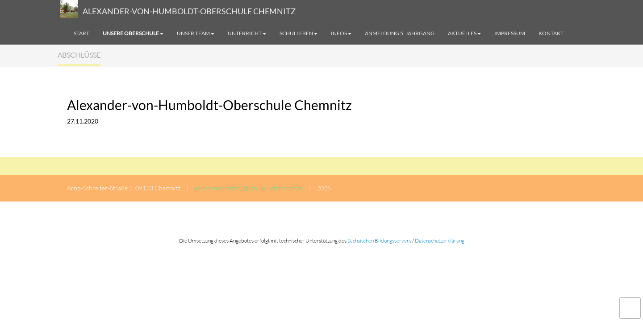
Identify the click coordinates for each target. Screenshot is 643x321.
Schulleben (298, 33)
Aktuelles (464, 33)
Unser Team (195, 33)
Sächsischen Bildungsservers (379, 240)
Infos (341, 33)
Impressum (509, 33)
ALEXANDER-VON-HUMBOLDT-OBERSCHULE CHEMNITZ (189, 11)
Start (81, 33)
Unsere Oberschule (133, 33)
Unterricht (247, 33)
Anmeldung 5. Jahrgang (399, 33)
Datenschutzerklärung (439, 240)
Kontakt (551, 33)
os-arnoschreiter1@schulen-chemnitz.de (248, 188)
